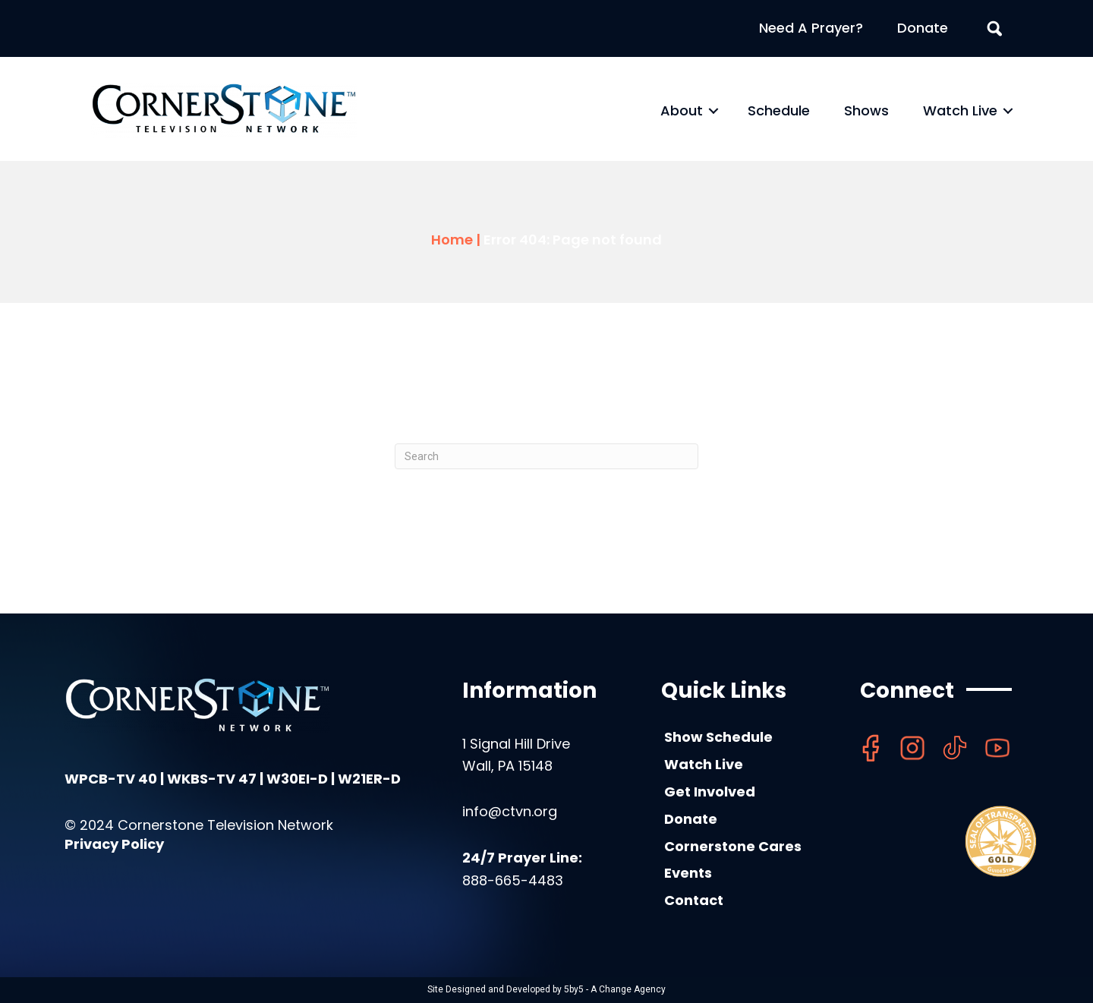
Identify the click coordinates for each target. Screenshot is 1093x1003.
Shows (866, 110)
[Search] (546, 456)
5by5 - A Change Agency (615, 989)
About (681, 110)
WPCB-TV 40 (111, 778)
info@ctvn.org (509, 811)
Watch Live (960, 110)
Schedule (779, 110)
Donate (922, 27)
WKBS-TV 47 (212, 778)
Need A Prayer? (811, 27)
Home (452, 239)
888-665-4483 (512, 880)
